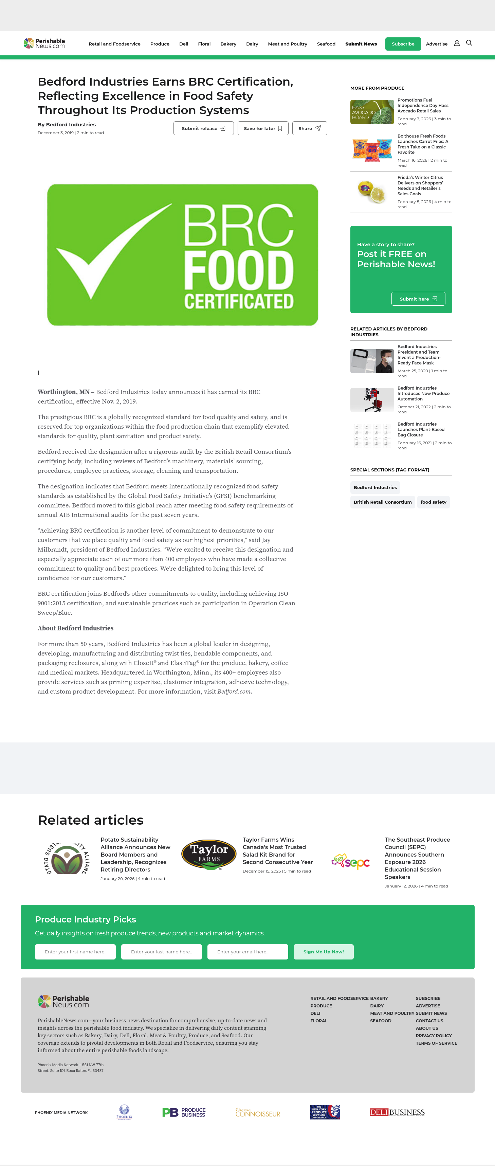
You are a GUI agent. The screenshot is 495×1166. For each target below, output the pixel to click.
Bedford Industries (71, 124)
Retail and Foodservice (115, 44)
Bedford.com (234, 691)
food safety (433, 502)
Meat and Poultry (287, 44)
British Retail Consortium (383, 502)
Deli (183, 44)
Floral (204, 44)
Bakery (228, 44)
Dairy (252, 44)
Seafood (326, 44)
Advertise (437, 44)
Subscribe (403, 44)
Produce (159, 44)
